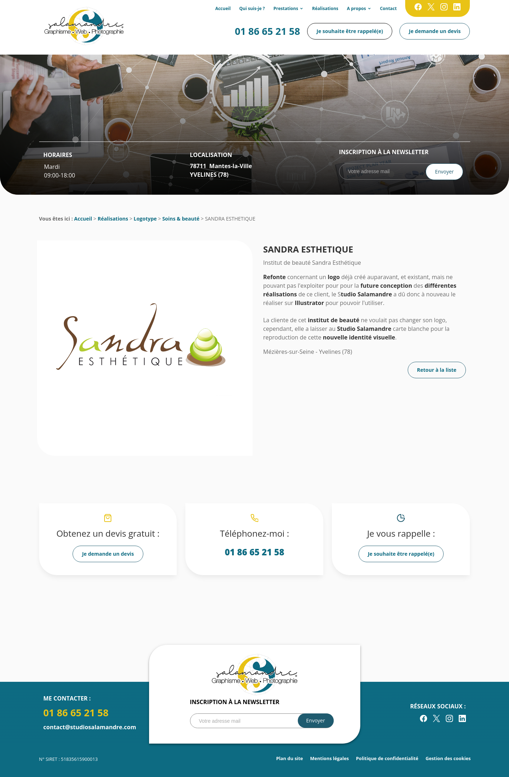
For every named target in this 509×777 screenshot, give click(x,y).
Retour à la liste (437, 369)
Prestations (285, 8)
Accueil (223, 8)
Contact (388, 8)
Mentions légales (329, 758)
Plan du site (289, 758)
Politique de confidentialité (387, 758)
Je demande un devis (435, 31)
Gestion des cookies (448, 758)
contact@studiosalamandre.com (89, 727)
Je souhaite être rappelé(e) (349, 31)
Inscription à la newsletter (384, 152)
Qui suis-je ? (252, 8)
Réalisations (325, 8)
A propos (356, 8)
